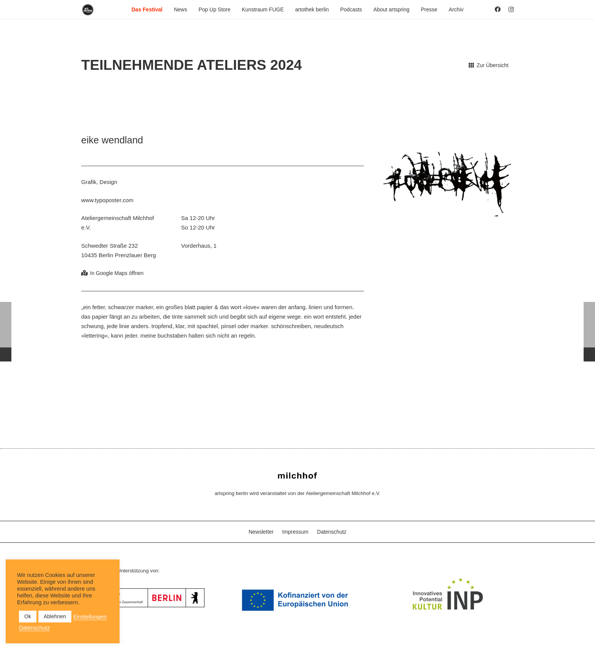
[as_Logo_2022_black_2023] (87, 9)
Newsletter (261, 532)
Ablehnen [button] (55, 616)
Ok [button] (27, 616)
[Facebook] (498, 9)
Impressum (295, 532)
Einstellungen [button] (90, 617)
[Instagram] (511, 9)
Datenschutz (331, 532)
